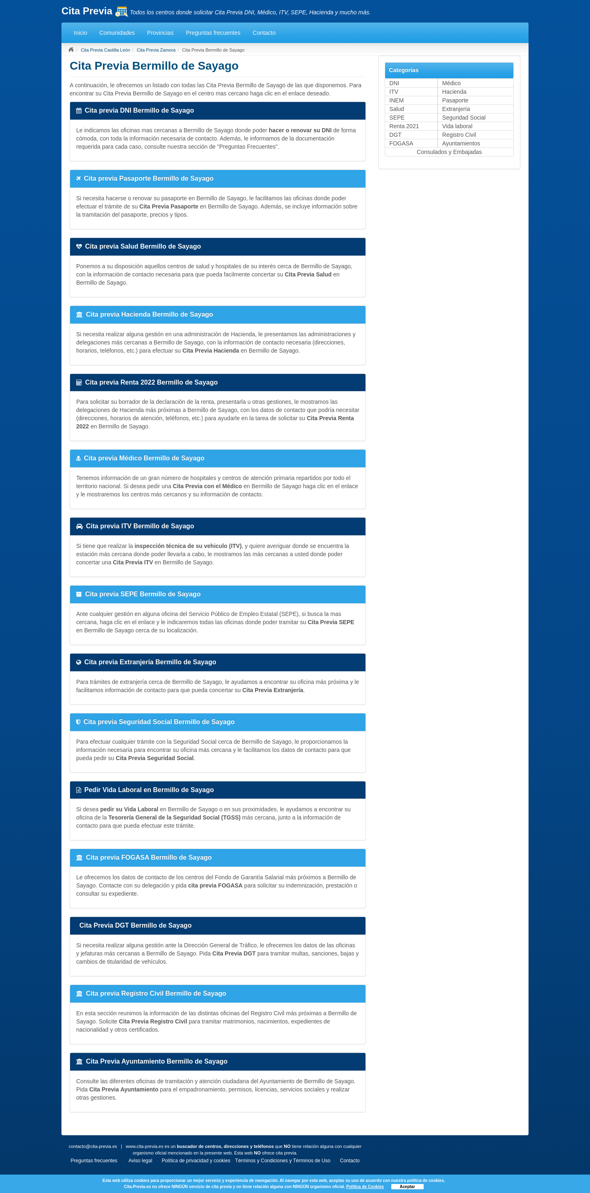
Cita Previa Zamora (156, 50)
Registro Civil (459, 134)
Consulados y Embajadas (449, 152)
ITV (393, 91)
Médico (451, 83)
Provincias (160, 32)
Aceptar (407, 1186)
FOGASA (401, 143)
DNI (394, 83)
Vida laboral (457, 126)
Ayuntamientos (461, 143)
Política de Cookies (365, 1186)
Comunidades (117, 32)
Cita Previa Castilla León (105, 50)
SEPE (396, 117)
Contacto (264, 32)
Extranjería (456, 109)
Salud (396, 109)
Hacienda (454, 91)
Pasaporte (455, 100)
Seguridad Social (464, 117)
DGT (395, 134)
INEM (396, 100)
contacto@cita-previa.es (93, 1146)
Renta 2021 (404, 126)
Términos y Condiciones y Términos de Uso (283, 1161)
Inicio (80, 32)
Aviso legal (140, 1161)
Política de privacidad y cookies (196, 1161)
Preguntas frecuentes (213, 32)
